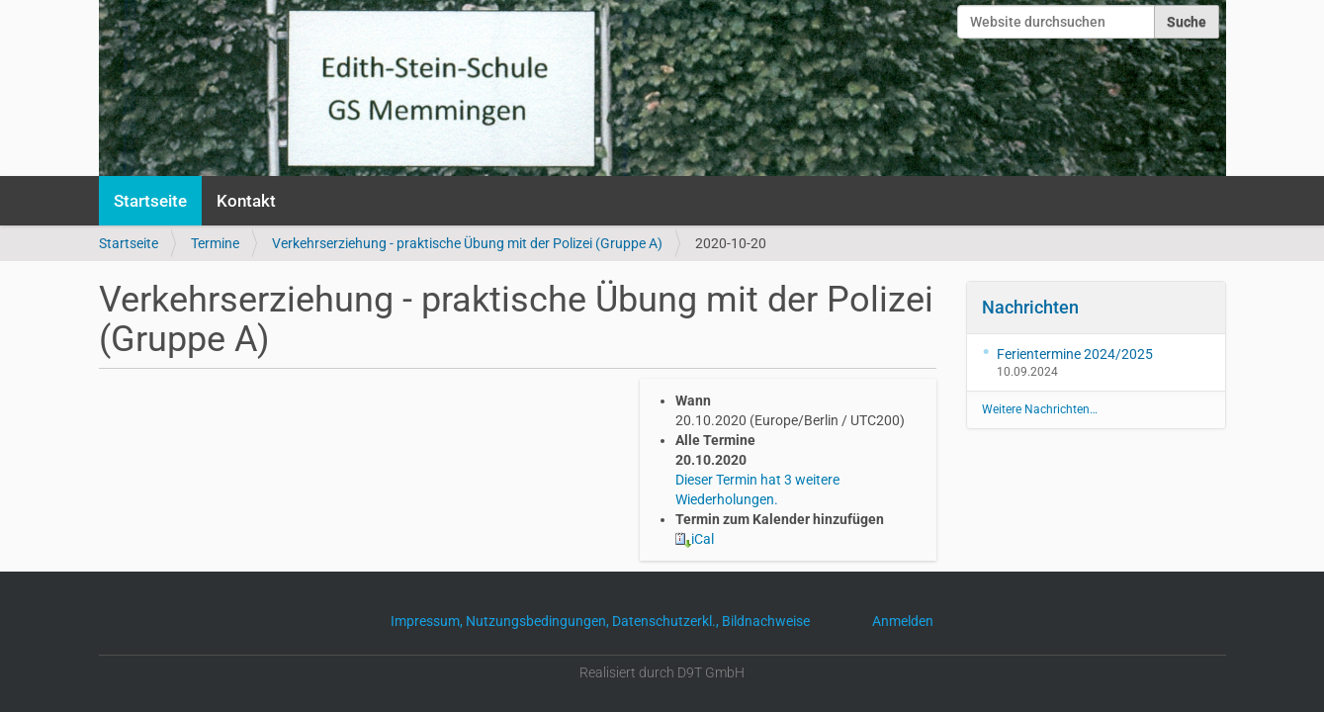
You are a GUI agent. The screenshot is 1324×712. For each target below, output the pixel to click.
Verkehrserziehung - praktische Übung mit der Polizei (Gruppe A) (467, 243)
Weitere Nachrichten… (1040, 409)
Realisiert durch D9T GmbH (662, 672)
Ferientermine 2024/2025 (1075, 354)
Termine (215, 243)
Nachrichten (1030, 307)
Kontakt (246, 201)
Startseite (150, 201)
